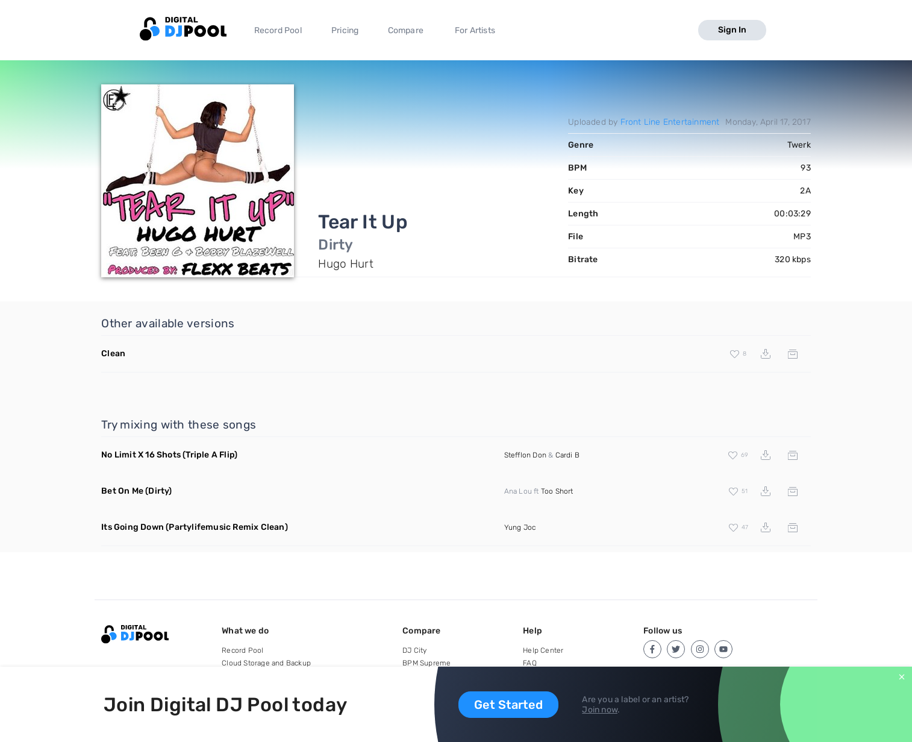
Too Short (557, 491)
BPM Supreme (426, 663)
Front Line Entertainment (670, 122)
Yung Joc (520, 527)
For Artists (475, 30)
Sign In (732, 30)
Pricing (344, 30)
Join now (599, 710)
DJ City (414, 650)
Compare (405, 30)
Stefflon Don (525, 455)
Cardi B (567, 455)
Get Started (508, 704)
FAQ (530, 663)
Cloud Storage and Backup (266, 663)
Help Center (543, 650)
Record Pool (278, 30)
